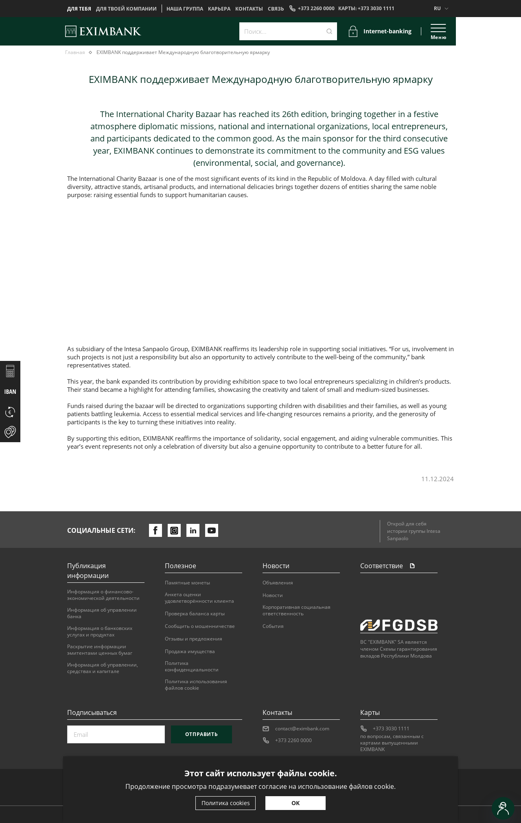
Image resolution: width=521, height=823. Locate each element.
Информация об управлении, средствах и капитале (102, 668)
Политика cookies (225, 803)
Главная (75, 52)
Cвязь (276, 9)
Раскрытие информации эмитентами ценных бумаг (99, 649)
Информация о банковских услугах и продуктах (99, 631)
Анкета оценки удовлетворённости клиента (199, 597)
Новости (273, 595)
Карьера (219, 9)
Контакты (249, 9)
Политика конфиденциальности (192, 666)
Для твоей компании (126, 9)
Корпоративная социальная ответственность (297, 610)
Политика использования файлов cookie (196, 684)
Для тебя (79, 9)
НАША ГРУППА (184, 9)
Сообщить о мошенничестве (200, 626)
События (273, 626)
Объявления (278, 583)
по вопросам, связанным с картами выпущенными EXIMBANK (392, 743)
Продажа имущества (190, 651)
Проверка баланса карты (195, 613)
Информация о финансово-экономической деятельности (103, 595)
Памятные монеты (187, 583)
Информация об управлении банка (102, 613)
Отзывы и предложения (193, 639)
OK (295, 803)
